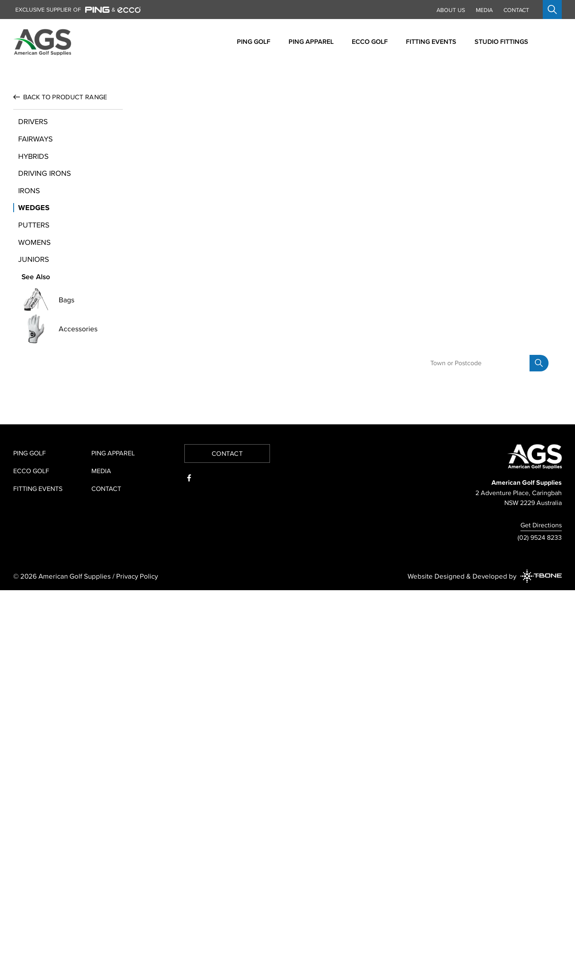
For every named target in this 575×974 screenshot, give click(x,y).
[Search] (539, 747)
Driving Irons (44, 337)
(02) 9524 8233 (540, 921)
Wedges (34, 371)
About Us (451, 10)
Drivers (33, 285)
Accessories (78, 492)
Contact (516, 10)
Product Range (65, 260)
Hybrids (33, 319)
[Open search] (552, 9)
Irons (29, 353)
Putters (34, 388)
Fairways (35, 302)
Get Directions (541, 908)
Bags (66, 463)
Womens (34, 405)
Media (484, 10)
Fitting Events (37, 872)
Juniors (33, 423)
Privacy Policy (137, 959)
